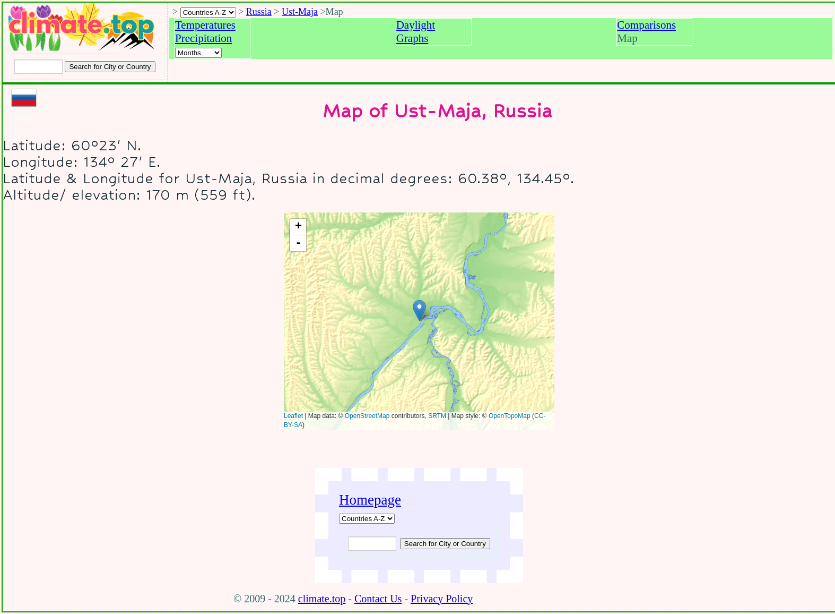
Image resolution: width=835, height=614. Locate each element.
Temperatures (205, 25)
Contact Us (378, 598)
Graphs (412, 38)
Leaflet (293, 416)
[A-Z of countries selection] (208, 12)
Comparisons (646, 25)
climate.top (321, 598)
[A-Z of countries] (367, 519)
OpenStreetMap (367, 416)
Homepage (370, 500)
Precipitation (203, 38)
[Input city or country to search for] (38, 66)
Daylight (416, 25)
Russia (259, 11)
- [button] (298, 243)
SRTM (437, 416)
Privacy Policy (442, 598)
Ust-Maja (300, 11)
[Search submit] (110, 66)
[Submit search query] (445, 543)
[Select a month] (198, 53)
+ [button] (298, 227)
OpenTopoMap (509, 416)
